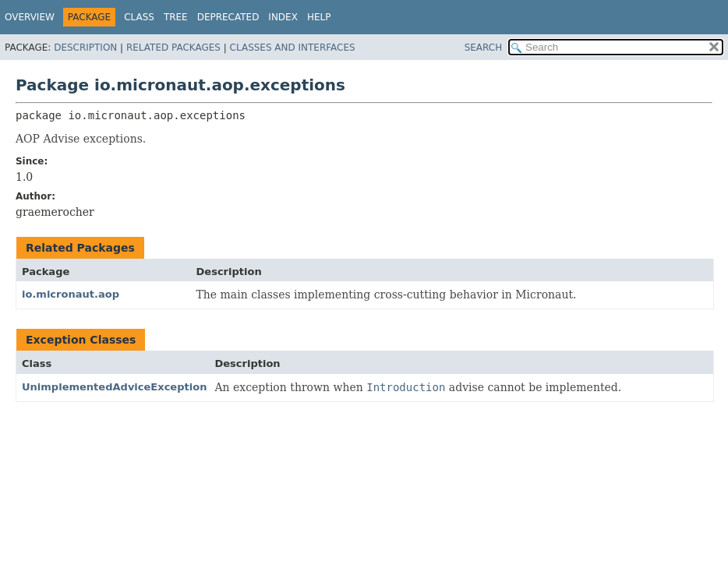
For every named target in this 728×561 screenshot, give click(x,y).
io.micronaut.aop (70, 294)
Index (283, 17)
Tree (176, 17)
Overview (30, 17)
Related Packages (173, 47)
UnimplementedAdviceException (114, 387)
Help (319, 17)
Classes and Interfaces (292, 47)
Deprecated (228, 17)
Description (85, 47)
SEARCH (484, 47)
